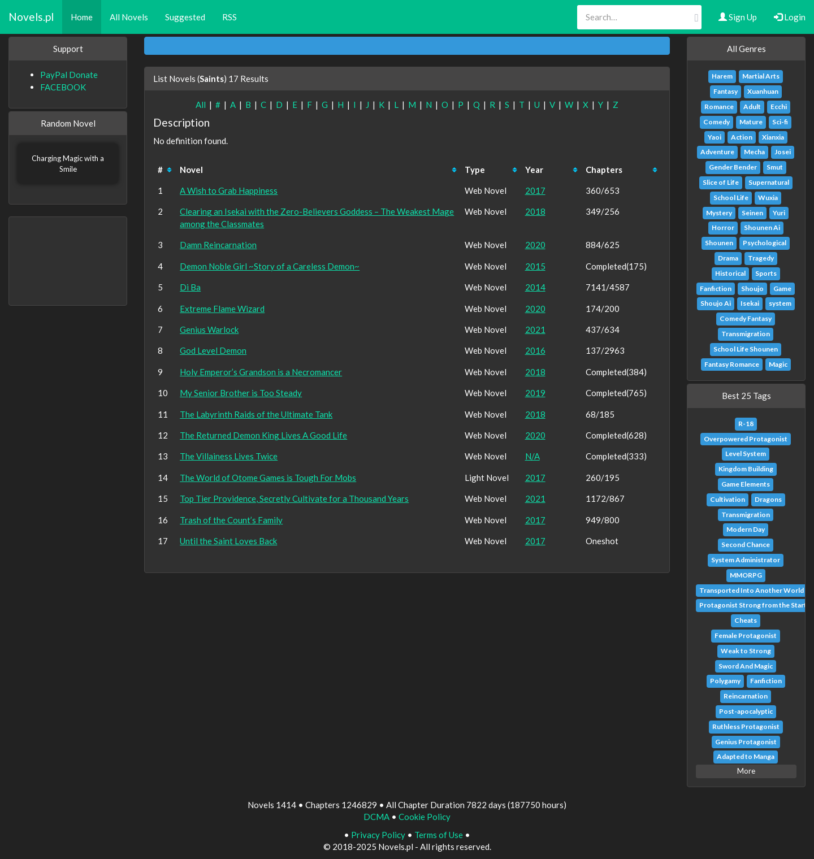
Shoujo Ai (715, 303)
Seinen (752, 213)
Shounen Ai (762, 227)
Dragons (768, 499)
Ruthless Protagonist (746, 726)
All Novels (129, 17)
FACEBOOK (63, 87)
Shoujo (752, 288)
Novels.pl (31, 16)
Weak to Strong (746, 651)
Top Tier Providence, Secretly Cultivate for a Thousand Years (294, 498)
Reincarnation (746, 696)
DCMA (376, 817)
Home (82, 17)
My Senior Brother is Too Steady (241, 393)
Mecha (754, 151)
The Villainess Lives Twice (229, 456)
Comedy (716, 122)
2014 (535, 287)
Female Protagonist (746, 635)
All (201, 104)
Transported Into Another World (751, 590)
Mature (751, 122)
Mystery (719, 213)
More (746, 770)
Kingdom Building (745, 469)
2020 (535, 245)
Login (790, 17)
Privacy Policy (378, 835)
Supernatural (768, 182)
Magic (778, 364)
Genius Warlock (209, 329)
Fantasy (725, 91)
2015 (535, 266)
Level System (745, 453)
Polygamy (725, 680)
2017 (535, 190)
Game (782, 288)
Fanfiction (715, 288)
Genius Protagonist (746, 741)
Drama (728, 258)
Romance (719, 106)
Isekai (750, 303)
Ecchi (778, 106)
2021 (535, 329)
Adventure (717, 151)
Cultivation (727, 499)
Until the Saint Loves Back (228, 541)
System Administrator (745, 560)
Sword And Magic (745, 666)
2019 (535, 393)
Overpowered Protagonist (745, 439)
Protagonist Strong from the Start (753, 605)
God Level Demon (213, 350)
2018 (535, 211)
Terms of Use (438, 835)
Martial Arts (761, 76)
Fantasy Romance (731, 364)
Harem (722, 76)
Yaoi (714, 137)
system (780, 303)
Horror (723, 227)
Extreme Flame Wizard (222, 308)
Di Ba (190, 287)
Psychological (764, 242)
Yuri (779, 213)
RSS (229, 17)
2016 (535, 350)
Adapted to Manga (745, 756)
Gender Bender (733, 167)
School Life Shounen (745, 349)
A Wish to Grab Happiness (229, 190)
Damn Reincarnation (218, 245)
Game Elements (745, 484)
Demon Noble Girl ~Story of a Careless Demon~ (270, 266)
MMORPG (746, 575)
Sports (766, 273)
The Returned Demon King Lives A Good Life (263, 435)
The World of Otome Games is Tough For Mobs (268, 477)
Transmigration (745, 333)
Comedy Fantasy (746, 318)
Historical (730, 273)
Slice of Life (721, 182)
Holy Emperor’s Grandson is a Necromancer (261, 372)
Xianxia (773, 137)
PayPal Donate (69, 75)
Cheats (745, 620)
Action (741, 137)
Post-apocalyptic (746, 711)
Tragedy (761, 258)
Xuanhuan (762, 91)
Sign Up (737, 17)
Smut (775, 167)
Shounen (719, 242)
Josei (782, 151)
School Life (730, 197)
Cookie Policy (425, 817)
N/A (532, 456)
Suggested (185, 17)
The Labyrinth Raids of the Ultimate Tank (256, 414)
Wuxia (768, 197)
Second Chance (745, 544)
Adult (752, 106)
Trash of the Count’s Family (231, 520)
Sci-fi (780, 122)
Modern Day (745, 529)
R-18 (746, 423)
